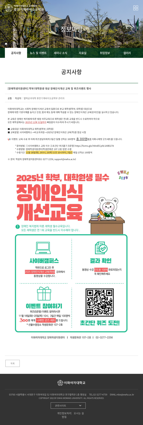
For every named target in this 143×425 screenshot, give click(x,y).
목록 (12, 363)
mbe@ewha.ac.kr (125, 394)
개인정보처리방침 (64, 415)
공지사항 (28, 43)
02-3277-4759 (100, 394)
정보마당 (16, 43)
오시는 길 (79, 413)
